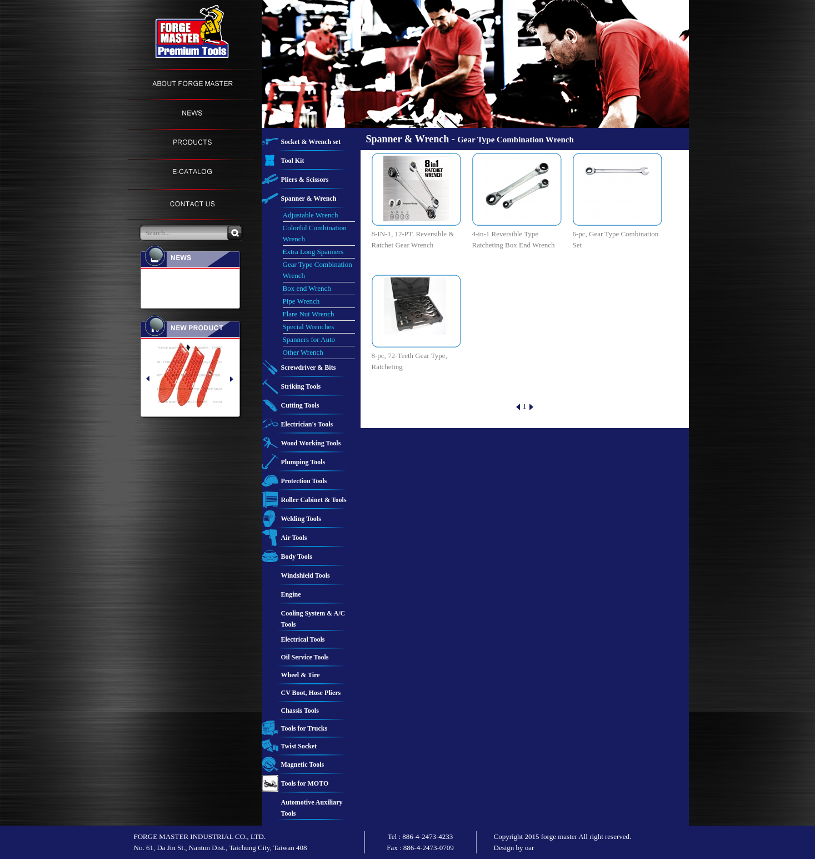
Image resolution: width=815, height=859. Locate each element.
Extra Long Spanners (313, 251)
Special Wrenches (308, 326)
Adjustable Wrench (310, 215)
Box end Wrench (307, 288)
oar (529, 847)
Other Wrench (303, 352)
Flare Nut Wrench (308, 314)
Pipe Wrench (301, 301)
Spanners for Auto (309, 339)
